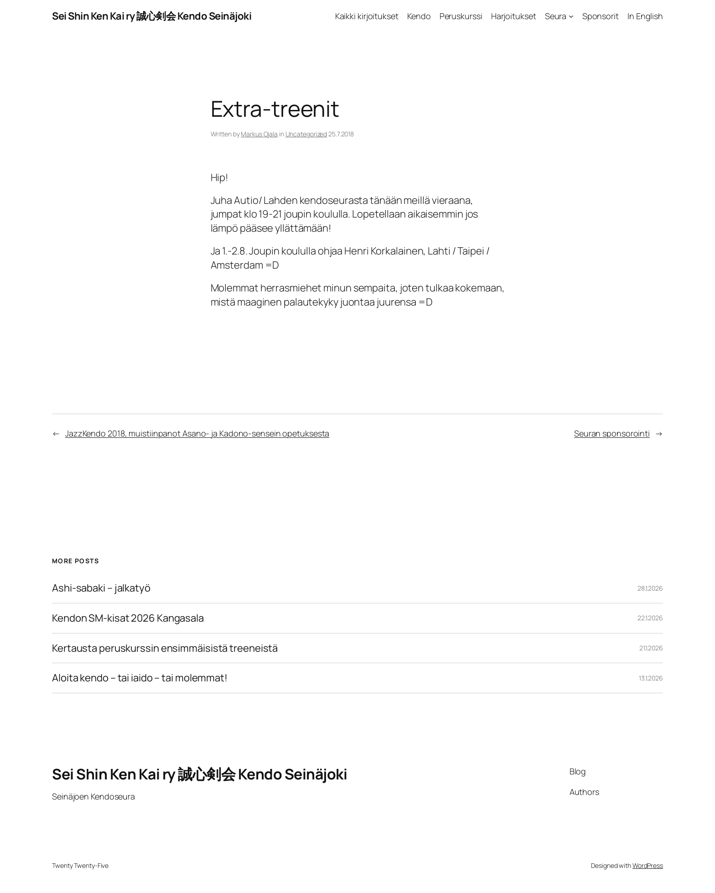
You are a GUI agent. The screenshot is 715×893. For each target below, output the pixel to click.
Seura (556, 15)
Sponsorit (600, 15)
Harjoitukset (513, 15)
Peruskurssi (461, 15)
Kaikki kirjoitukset (367, 15)
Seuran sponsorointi (612, 433)
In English (645, 15)
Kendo (419, 15)
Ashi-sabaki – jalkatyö (101, 588)
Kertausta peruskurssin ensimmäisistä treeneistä (165, 648)
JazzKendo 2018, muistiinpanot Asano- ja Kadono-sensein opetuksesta (197, 433)
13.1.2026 (651, 678)
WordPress (647, 865)
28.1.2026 (650, 588)
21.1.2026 (651, 648)
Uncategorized (306, 134)
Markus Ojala (259, 134)
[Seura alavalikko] (571, 16)
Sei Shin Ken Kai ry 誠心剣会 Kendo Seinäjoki (151, 16)
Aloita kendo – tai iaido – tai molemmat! (140, 678)
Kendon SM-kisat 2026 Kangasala (128, 618)
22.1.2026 (650, 617)
